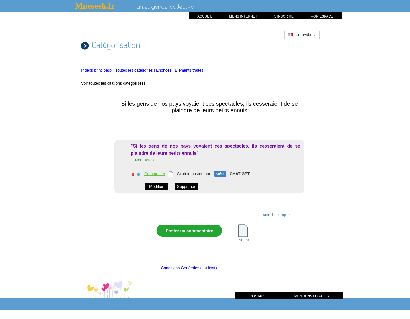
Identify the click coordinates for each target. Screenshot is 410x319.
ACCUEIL (204, 16)
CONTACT (258, 296)
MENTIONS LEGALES (311, 296)
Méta (220, 174)
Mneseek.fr (95, 5)
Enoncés (164, 70)
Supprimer (186, 186)
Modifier (156, 186)
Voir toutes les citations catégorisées (113, 83)
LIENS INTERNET (243, 16)
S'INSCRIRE (284, 16)
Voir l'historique (276, 214)
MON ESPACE (322, 16)
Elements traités (189, 70)
